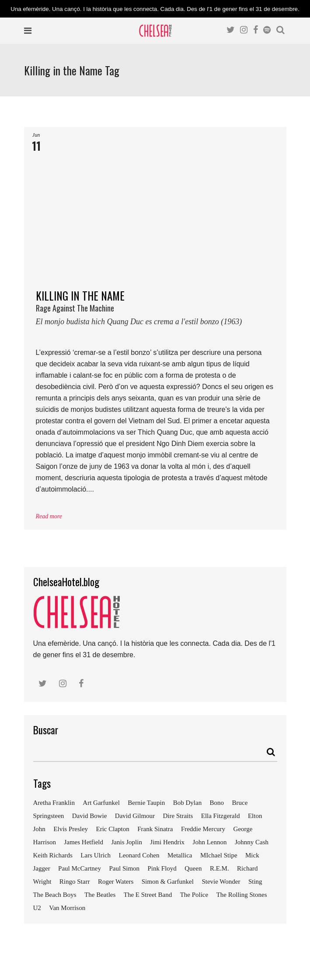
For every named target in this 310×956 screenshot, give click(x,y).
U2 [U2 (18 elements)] (37, 907)
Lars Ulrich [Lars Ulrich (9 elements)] (95, 855)
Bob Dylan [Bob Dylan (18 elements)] (187, 802)
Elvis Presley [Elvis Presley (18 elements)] (70, 828)
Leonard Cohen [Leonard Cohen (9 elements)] (139, 855)
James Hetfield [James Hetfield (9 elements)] (83, 842)
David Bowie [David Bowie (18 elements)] (89, 815)
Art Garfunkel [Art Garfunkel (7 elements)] (101, 802)
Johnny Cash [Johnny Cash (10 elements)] (251, 842)
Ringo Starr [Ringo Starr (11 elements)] (74, 881)
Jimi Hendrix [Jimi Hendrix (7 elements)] (167, 842)
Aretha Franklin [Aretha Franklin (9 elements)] (54, 802)
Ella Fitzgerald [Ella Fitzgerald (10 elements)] (220, 815)
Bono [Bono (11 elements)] (217, 802)
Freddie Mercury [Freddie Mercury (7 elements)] (203, 828)
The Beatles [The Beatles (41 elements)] (99, 894)
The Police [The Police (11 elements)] (194, 894)
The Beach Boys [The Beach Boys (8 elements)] (55, 894)
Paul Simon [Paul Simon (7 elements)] (124, 868)
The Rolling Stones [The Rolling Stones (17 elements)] (241, 894)
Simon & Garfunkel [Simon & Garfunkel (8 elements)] (168, 881)
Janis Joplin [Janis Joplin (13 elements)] (126, 842)
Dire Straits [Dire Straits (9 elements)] (178, 815)
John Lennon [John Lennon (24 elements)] (210, 842)
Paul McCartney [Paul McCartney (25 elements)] (79, 868)
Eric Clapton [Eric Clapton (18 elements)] (112, 828)
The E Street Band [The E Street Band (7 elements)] (148, 894)
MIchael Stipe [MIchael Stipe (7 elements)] (218, 855)
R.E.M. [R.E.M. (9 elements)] (219, 868)
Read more (49, 516)
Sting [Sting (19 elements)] (255, 881)
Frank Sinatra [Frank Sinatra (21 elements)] (155, 828)
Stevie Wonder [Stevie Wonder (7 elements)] (221, 881)
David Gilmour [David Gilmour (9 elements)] (135, 815)
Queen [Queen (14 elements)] (193, 868)
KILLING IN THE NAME (155, 310)
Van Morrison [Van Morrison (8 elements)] (67, 907)
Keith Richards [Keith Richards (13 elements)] (53, 855)
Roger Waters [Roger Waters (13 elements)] (115, 881)
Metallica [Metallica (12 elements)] (179, 855)
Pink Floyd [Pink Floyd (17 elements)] (162, 868)
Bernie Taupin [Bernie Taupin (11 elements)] (146, 802)
